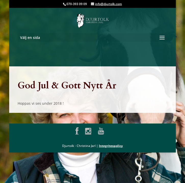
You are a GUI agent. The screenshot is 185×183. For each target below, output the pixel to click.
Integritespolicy (111, 146)
